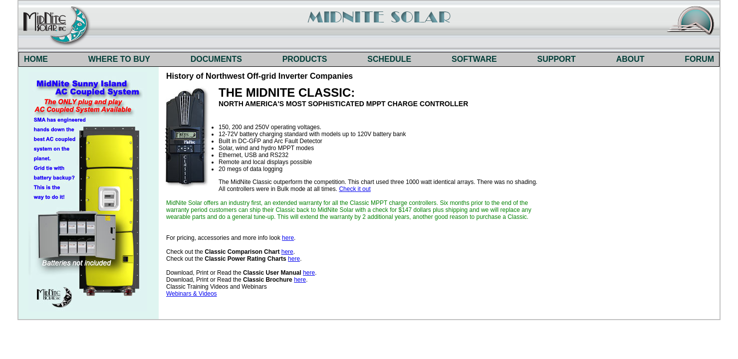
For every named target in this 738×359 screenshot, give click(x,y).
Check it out (354, 188)
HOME (36, 59)
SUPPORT (556, 59)
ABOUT (630, 59)
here (288, 237)
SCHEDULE (389, 59)
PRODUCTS (304, 59)
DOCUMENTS (216, 59)
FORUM (699, 59)
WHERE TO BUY (119, 59)
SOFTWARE (474, 59)
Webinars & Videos (191, 293)
